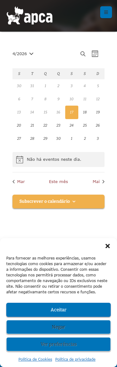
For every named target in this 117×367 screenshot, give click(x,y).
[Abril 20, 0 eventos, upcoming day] (19, 125)
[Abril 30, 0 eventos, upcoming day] (58, 138)
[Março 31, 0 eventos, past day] (32, 85)
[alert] (58, 159)
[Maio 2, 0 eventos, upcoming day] (84, 138)
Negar (58, 327)
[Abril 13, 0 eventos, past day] (19, 112)
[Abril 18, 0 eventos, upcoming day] (84, 112)
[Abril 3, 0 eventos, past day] (71, 85)
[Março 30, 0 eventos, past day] (19, 85)
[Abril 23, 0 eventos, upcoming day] (58, 125)
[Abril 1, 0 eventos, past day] (45, 85)
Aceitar (58, 309)
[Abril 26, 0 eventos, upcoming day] (98, 125)
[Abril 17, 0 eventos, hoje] (71, 112)
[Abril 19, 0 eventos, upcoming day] (98, 112)
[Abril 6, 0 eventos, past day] (19, 99)
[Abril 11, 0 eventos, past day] (84, 99)
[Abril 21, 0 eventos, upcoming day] (32, 125)
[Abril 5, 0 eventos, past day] (98, 85)
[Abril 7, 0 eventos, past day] (32, 99)
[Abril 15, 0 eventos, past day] (45, 112)
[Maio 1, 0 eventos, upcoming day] (71, 138)
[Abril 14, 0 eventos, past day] (32, 112)
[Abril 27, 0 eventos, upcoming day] (19, 138)
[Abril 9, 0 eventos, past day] (58, 99)
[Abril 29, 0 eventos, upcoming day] (45, 138)
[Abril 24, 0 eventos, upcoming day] (71, 125)
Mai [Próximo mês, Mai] (99, 181)
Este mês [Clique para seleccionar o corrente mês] (58, 181)
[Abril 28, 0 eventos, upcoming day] (32, 138)
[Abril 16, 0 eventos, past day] (58, 112)
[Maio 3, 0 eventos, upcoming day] (98, 138)
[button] (108, 246)
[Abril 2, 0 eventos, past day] (58, 85)
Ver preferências (59, 344)
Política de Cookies (35, 359)
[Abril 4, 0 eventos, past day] (84, 85)
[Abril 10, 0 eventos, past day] (71, 99)
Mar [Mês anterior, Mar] (18, 181)
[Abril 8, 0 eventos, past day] (45, 99)
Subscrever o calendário (44, 201)
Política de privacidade (75, 359)
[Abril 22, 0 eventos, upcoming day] (45, 125)
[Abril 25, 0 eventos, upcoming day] (84, 125)
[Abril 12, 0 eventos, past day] (98, 99)
